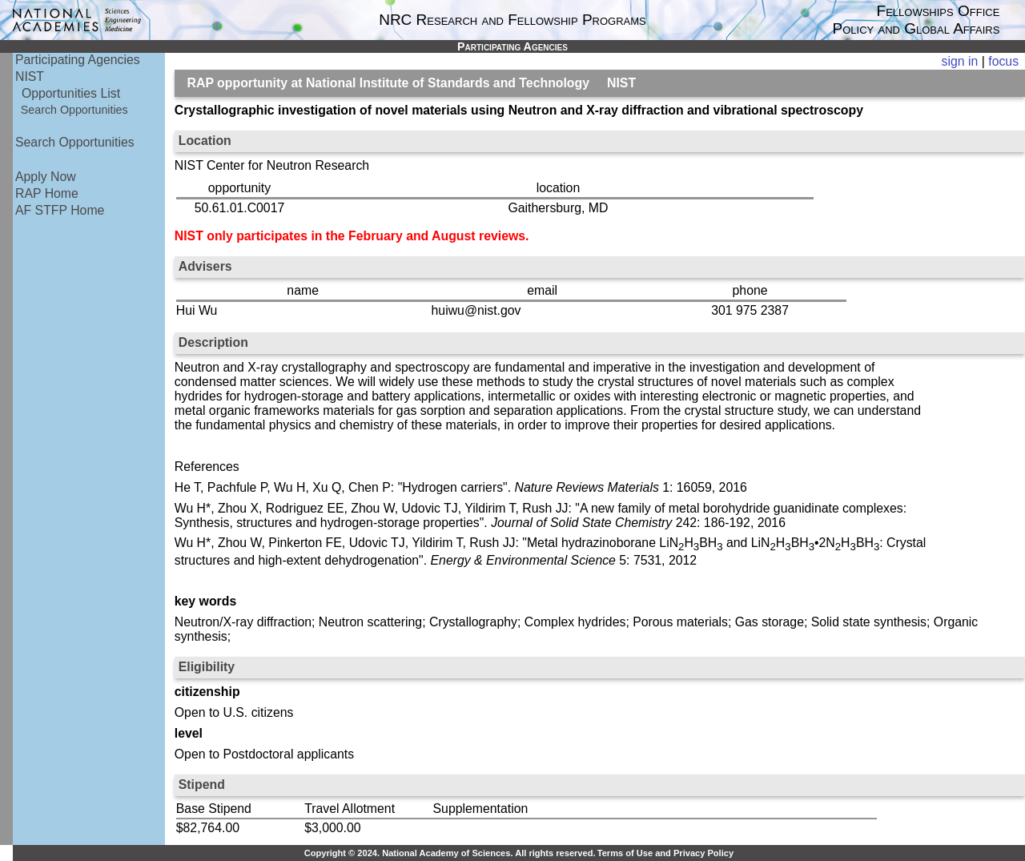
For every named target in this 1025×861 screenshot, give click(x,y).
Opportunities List (71, 93)
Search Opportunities (74, 109)
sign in (960, 61)
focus (1003, 61)
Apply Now (45, 176)
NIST (29, 76)
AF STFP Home (59, 210)
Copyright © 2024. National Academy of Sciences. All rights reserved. (450, 853)
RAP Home (46, 193)
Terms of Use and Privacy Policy (665, 853)
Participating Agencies (77, 59)
